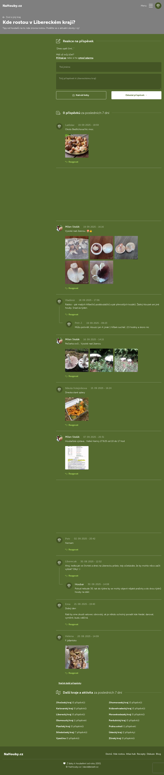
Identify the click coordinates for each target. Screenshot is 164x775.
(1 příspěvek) (71, 720)
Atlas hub (131, 754)
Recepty (141, 754)
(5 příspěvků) (127, 714)
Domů (109, 754)
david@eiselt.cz (90, 766)
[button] (151, 5)
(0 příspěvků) (70, 702)
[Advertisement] (27, 86)
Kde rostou (119, 754)
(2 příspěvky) (122, 732)
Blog (158, 754)
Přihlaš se (61, 58)
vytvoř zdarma (85, 58)
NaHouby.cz (12, 6)
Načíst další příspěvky (70, 683)
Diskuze (151, 754)
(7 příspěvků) (71, 732)
